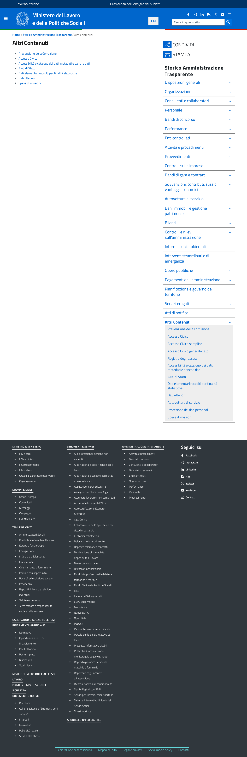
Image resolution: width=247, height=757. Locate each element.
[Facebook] (187, 15)
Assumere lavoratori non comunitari (94, 497)
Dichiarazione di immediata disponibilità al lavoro (89, 555)
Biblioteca (24, 703)
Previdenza (25, 584)
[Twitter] (214, 15)
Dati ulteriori (27, 78)
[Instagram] (193, 15)
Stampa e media (22, 490)
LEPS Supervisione (84, 602)
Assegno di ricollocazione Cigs (91, 492)
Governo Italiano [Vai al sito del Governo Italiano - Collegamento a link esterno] (27, 3)
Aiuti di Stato (27, 68)
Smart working (82, 711)
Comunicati (25, 502)
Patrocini (79, 624)
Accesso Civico (28, 58)
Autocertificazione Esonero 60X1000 (89, 511)
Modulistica (80, 607)
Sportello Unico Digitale (84, 720)
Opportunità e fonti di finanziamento (31, 641)
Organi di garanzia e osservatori (37, 476)
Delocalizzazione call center (89, 541)
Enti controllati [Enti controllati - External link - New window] (149, 475)
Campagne (25, 513)
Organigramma (27, 481)
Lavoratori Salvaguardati (88, 596)
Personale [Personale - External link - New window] (149, 491)
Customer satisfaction (86, 536)
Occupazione (26, 562)
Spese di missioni (30, 83)
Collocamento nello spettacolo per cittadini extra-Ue (93, 527)
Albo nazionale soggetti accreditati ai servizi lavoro (93, 478)
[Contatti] (228, 15)
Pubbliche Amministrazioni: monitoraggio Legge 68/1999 (91, 654)
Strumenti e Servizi (80, 446)
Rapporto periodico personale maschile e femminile (90, 664)
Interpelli (24, 719)
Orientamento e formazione (35, 567)
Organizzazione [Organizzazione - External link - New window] (149, 480)
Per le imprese (27, 654)
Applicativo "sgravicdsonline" (90, 487)
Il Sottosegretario (29, 465)
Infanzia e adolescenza (32, 556)
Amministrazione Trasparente (143, 446)
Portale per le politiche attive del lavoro (92, 637)
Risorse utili (25, 660)
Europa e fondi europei (31, 545)
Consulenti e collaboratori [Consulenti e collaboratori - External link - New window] (149, 464)
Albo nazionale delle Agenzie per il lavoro (93, 467)
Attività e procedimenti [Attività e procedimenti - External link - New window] (149, 453)
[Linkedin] (200, 15)
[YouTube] (221, 15)
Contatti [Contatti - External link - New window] (183, 750)
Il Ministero (25, 470)
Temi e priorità (22, 527)
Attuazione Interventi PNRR (90, 503)
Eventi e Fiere (27, 519)
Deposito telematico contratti (91, 547)
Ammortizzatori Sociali (32, 534)
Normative (25, 632)
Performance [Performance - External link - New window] (149, 486)
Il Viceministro (27, 459)
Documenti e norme (25, 696)
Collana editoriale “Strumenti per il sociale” (38, 711)
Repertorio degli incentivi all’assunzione (88, 675)
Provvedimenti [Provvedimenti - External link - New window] (149, 497)
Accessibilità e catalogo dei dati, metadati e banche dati (54, 63)
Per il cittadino (27, 649)
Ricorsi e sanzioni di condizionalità (93, 684)
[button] (228, 22)
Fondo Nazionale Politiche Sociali (92, 585)
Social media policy (160, 750)
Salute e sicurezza (29, 600)
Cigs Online (80, 519)
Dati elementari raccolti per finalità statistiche (48, 73)
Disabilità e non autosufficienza (37, 540)
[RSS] (207, 15)
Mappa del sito (107, 750)
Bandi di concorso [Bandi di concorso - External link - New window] (149, 458)
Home (16, 34)
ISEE (76, 591)
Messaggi (24, 508)
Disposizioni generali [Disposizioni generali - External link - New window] (149, 469)
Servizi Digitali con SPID (87, 689)
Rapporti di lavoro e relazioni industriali (35, 592)
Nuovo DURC (81, 613)
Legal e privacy (132, 750)
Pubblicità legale (28, 730)
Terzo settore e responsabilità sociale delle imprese (35, 608)
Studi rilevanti (27, 665)
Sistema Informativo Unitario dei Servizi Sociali (92, 703)
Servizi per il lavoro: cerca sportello (93, 695)
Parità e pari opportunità (33, 573)
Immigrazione (26, 551)
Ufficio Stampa (27, 497)
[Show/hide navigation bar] (5, 18)
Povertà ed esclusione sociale (35, 578)
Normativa (25, 725)
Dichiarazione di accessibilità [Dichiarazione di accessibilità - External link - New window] (73, 750)
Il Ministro (25, 454)
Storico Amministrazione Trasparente (47, 34)
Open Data (80, 618)
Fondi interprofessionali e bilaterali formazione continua (93, 577)
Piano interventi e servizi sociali (92, 629)
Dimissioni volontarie (86, 563)
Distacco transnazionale (87, 569)
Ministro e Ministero (26, 446)
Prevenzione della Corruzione (38, 53)
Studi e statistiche (29, 736)
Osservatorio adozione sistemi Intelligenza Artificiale (33, 622)
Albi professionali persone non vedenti (91, 456)
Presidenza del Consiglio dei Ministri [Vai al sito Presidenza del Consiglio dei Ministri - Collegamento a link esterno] (135, 3)
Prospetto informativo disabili (90, 645)
